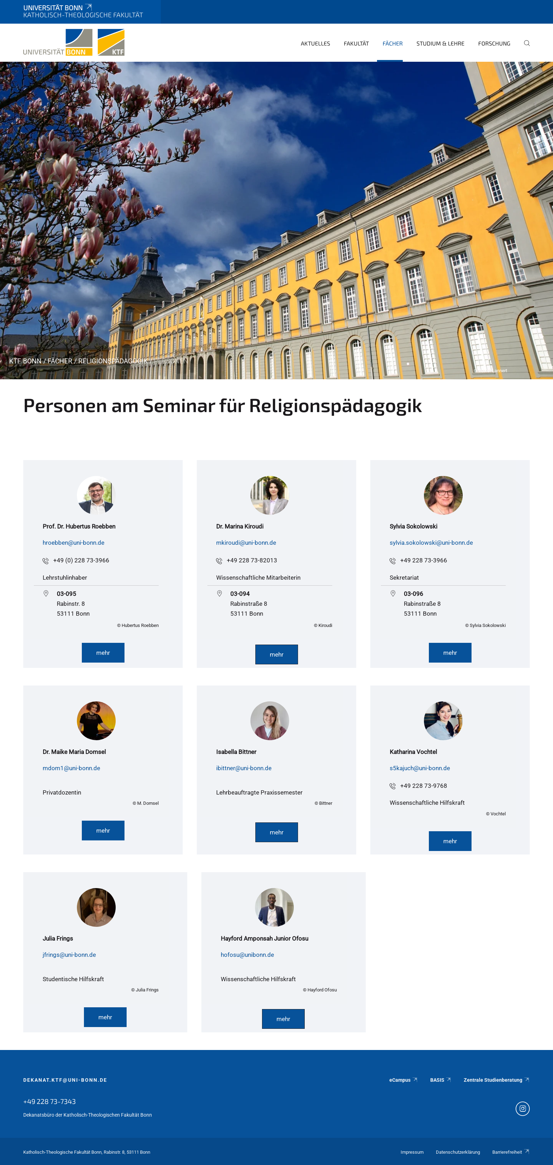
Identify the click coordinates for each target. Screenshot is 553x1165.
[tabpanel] (276, 220)
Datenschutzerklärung (458, 1152)
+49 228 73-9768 (423, 785)
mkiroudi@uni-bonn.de (246, 542)
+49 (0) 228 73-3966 (81, 560)
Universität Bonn (58, 8)
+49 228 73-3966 (423, 560)
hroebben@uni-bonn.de (73, 542)
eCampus (403, 1080)
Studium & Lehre (440, 43)
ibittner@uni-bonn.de (244, 768)
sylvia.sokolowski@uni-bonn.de (431, 542)
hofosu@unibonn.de (247, 954)
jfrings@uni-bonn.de (69, 954)
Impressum (412, 1152)
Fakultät (356, 43)
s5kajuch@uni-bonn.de (420, 768)
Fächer (393, 43)
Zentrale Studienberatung (497, 1080)
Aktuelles (315, 43)
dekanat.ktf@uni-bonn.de (65, 1080)
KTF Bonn (25, 361)
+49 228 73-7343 (49, 1101)
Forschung (494, 43)
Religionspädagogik (113, 361)
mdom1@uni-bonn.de (71, 768)
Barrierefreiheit (511, 1152)
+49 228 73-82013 (252, 560)
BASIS (441, 1080)
